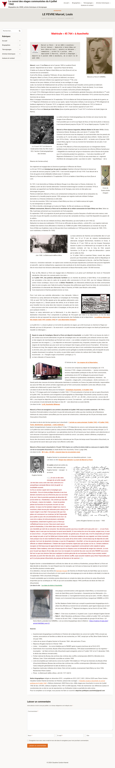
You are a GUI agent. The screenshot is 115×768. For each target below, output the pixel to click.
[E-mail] (70, 735)
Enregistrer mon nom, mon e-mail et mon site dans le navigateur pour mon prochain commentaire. (59, 740)
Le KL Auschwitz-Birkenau (51, 404)
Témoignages (6, 49)
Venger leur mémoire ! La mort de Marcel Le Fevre (75, 460)
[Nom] (40, 735)
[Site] (99, 735)
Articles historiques (8, 54)
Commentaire (33, 711)
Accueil (4, 41)
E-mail (59, 735)
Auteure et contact (87, 5)
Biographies (57, 10)
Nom (30, 735)
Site (88, 735)
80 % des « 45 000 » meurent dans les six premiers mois (61, 452)
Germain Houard (61, 571)
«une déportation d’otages (67, 320)
